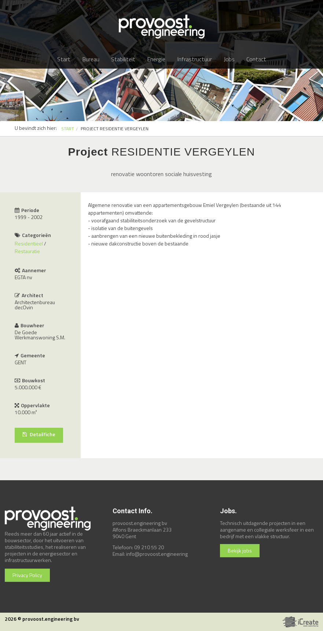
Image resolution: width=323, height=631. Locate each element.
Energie (156, 59)
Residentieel (29, 243)
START (67, 128)
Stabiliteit (123, 59)
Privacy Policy (27, 575)
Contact (256, 59)
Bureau (90, 59)
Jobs (229, 59)
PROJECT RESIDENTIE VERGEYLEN (114, 128)
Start (63, 59)
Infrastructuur (194, 59)
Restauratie (27, 251)
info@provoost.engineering (157, 554)
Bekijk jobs (240, 550)
